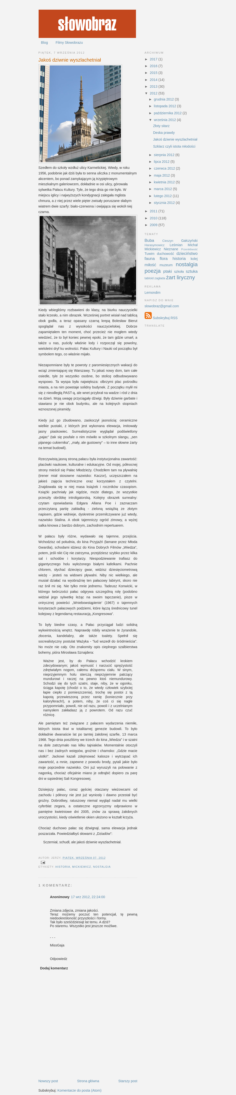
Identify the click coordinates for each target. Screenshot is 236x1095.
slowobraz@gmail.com (162, 306)
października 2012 (168, 113)
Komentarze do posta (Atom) (79, 1090)
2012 (154, 93)
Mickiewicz (81, 866)
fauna (150, 258)
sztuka (192, 271)
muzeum (166, 265)
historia (63, 866)
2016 (154, 66)
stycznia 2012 (165, 203)
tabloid (149, 278)
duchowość (165, 254)
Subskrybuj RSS (161, 318)
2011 (154, 211)
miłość (150, 265)
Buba (149, 240)
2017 (154, 59)
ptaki (167, 271)
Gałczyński (189, 241)
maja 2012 (162, 175)
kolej (194, 259)
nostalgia (102, 866)
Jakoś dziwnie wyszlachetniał (69, 60)
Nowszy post (48, 1081)
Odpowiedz (58, 959)
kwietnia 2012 (165, 182)
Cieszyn (167, 241)
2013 (154, 86)
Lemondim (152, 292)
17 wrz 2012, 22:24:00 (88, 897)
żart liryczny (180, 277)
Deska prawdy (164, 133)
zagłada (159, 278)
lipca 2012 (162, 162)
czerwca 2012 (165, 168)
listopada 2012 (165, 106)
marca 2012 (163, 189)
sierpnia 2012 (164, 155)
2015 (154, 73)
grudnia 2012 (164, 99)
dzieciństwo (187, 253)
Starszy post (127, 1081)
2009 (154, 225)
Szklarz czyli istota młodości (174, 146)
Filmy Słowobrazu (69, 42)
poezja (153, 271)
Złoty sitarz (161, 126)
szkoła (179, 271)
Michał (193, 245)
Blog (44, 42)
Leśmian (176, 245)
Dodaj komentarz (54, 968)
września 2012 (165, 120)
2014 (154, 80)
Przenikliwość (189, 249)
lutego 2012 (163, 196)
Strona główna (88, 1081)
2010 (154, 218)
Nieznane (171, 249)
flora (164, 258)
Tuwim (149, 254)
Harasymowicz (155, 245)
